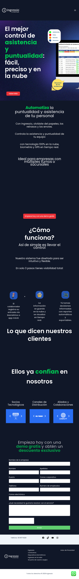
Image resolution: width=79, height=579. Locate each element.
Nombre (12, 469)
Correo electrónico (17, 494)
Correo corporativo (48, 477)
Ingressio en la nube (35, 557)
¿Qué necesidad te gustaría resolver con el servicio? (31, 503)
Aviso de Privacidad (67, 550)
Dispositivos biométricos (37, 555)
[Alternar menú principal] (75, 10)
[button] (10, 416)
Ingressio (31, 550)
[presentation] (21, 521)
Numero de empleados (50, 486)
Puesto (12, 477)
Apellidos (44, 469)
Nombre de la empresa (19, 460)
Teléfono (12, 486)
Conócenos (32, 553)
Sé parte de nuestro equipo (38, 560)
